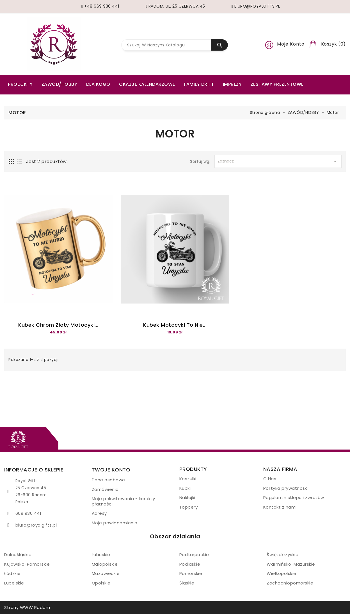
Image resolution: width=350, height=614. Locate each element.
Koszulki (187, 479)
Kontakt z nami (280, 507)
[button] (269, 44)
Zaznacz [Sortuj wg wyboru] (278, 161)
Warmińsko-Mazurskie (291, 564)
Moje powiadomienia (115, 523)
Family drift (199, 84)
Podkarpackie (194, 554)
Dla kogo (98, 84)
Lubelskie (14, 583)
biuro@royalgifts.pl (36, 525)
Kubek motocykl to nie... (175, 324)
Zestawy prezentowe (277, 84)
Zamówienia (105, 489)
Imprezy (232, 84)
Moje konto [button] (291, 44)
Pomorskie (190, 573)
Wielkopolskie (281, 573)
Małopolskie (105, 564)
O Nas (269, 479)
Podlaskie (189, 564)
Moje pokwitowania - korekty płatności (123, 501)
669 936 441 (28, 513)
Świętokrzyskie (282, 554)
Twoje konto (111, 469)
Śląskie (187, 583)
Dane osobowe (108, 480)
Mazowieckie (106, 573)
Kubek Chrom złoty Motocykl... (58, 324)
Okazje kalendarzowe (147, 84)
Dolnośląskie (17, 554)
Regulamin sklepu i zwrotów (293, 497)
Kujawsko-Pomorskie (27, 564)
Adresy (99, 513)
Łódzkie (12, 573)
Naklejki (187, 497)
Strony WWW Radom (27, 607)
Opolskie (101, 583)
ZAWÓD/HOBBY (59, 84)
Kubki (185, 488)
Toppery (188, 507)
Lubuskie (101, 554)
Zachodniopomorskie (290, 583)
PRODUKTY (20, 84)
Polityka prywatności (286, 488)
